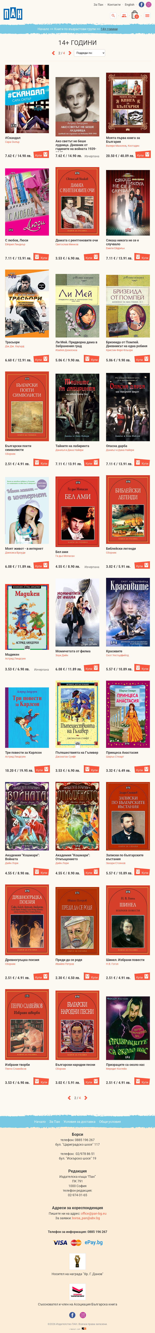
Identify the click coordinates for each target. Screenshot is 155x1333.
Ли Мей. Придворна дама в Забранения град (76, 344)
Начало (43, 29)
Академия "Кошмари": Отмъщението (73, 857)
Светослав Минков (67, 244)
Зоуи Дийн (62, 655)
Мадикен (12, 654)
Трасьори (12, 342)
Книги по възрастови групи (75, 29)
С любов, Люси (16, 240)
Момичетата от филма (73, 651)
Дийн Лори (11, 863)
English (129, 4)
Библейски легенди (121, 548)
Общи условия (110, 1122)
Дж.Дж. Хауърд (14, 346)
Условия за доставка (79, 1122)
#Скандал (12, 138)
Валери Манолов (116, 145)
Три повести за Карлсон (23, 752)
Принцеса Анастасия (122, 752)
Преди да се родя (69, 960)
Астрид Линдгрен (15, 658)
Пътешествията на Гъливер (77, 752)
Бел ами (62, 552)
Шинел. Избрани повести (125, 960)
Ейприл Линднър (15, 244)
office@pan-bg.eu (93, 1213)
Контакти (114, 4)
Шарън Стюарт (115, 756)
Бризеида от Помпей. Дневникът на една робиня (126, 344)
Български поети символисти (18, 448)
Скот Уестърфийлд (117, 655)
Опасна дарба (116, 446)
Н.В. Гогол (112, 963)
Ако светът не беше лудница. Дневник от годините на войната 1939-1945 (76, 147)
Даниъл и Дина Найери (69, 450)
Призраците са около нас (125, 1065)
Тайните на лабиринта (72, 446)
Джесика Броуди (15, 552)
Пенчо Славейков (15, 1068)
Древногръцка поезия (22, 960)
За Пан (98, 4)
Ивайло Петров (65, 963)
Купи (38, 155)
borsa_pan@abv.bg (86, 1218)
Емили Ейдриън (115, 248)
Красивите (114, 651)
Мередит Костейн (116, 1068)
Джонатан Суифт (66, 756)
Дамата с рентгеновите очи (77, 240)
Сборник (10, 453)
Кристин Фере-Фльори (119, 350)
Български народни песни (75, 1065)
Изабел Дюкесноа (66, 350)
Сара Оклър (12, 141)
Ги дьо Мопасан (65, 555)
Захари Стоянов (115, 863)
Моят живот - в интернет (24, 548)
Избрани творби (17, 1065)
